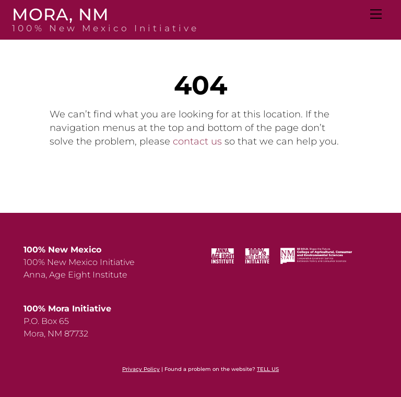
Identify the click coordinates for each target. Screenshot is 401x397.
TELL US (268, 369)
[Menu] (375, 14)
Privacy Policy (141, 369)
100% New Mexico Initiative (79, 262)
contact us (197, 141)
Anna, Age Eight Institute (75, 275)
